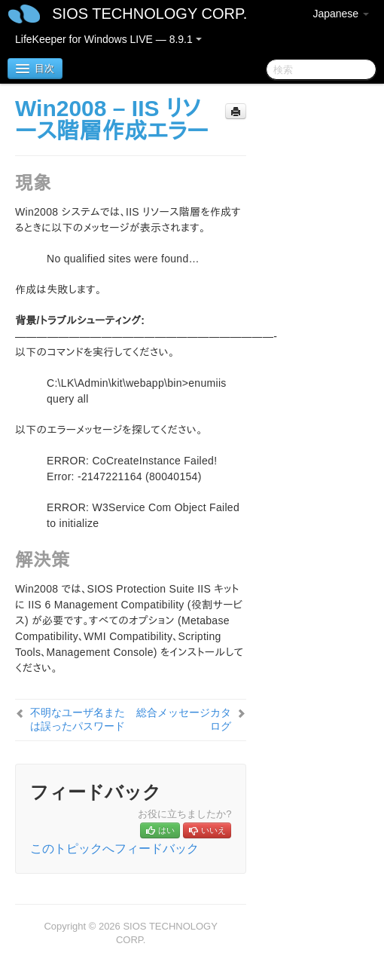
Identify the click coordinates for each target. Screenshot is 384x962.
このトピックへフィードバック (114, 848)
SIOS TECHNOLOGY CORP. (149, 13)
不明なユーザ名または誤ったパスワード (77, 719)
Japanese (340, 14)
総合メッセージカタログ (183, 719)
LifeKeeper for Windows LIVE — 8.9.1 (108, 39)
